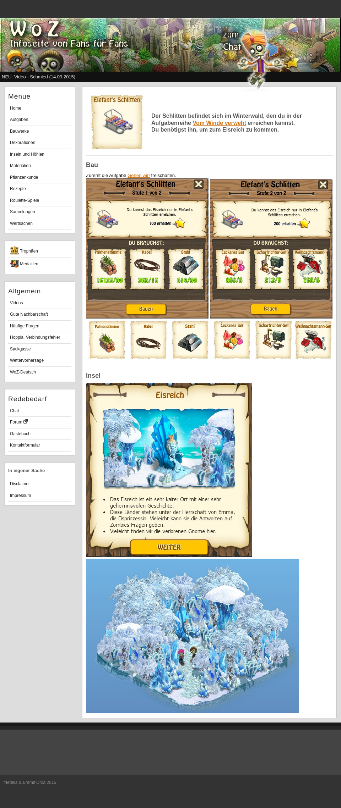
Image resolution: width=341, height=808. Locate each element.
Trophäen (24, 251)
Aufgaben (19, 119)
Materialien (20, 165)
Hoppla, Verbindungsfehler (35, 337)
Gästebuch (20, 433)
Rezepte (18, 188)
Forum (19, 422)
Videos (16, 302)
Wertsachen (21, 223)
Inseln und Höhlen (27, 154)
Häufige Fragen (24, 325)
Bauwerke (19, 131)
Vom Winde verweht (219, 123)
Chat (14, 410)
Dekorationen (22, 142)
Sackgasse (20, 349)
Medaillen (24, 264)
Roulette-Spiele (24, 200)
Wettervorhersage (27, 360)
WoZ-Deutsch (23, 372)
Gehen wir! (139, 175)
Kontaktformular (25, 445)
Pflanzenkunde (24, 177)
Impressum (20, 495)
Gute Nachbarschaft (29, 314)
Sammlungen (22, 211)
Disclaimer (20, 483)
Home (15, 108)
